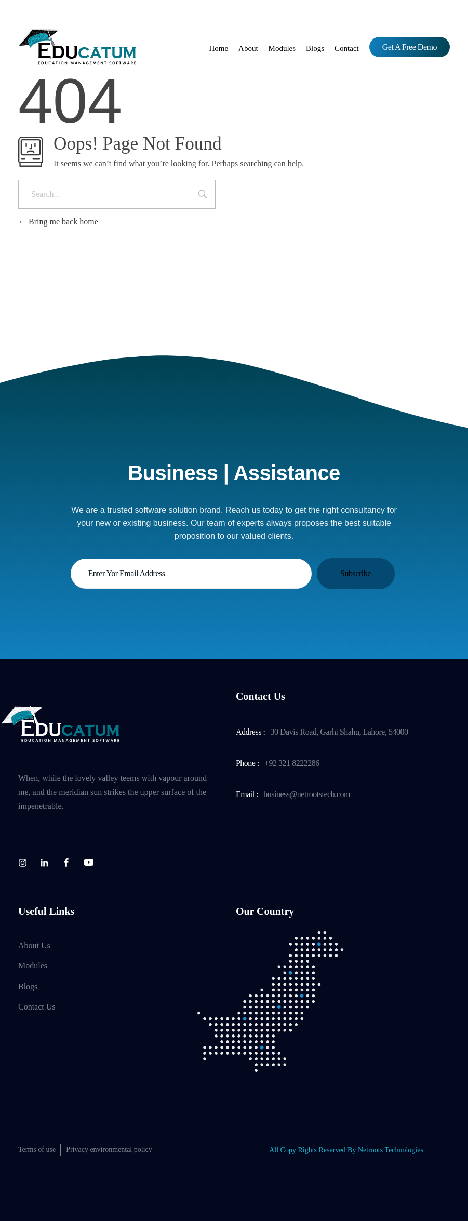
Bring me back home (58, 221)
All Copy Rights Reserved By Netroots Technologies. (347, 1150)
